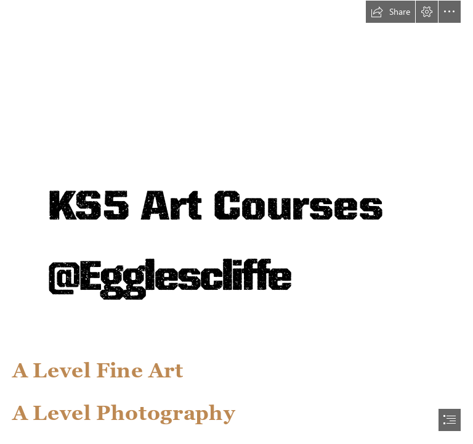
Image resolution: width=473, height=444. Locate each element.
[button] (390, 12)
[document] (236, 222)
